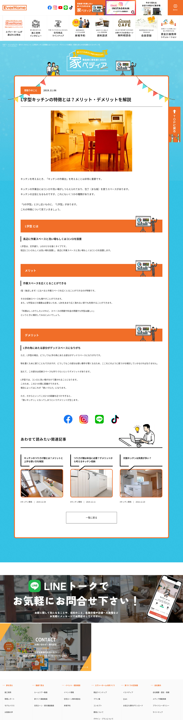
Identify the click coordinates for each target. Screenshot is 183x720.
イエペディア (12, 45)
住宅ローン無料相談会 (72, 699)
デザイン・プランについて (103, 718)
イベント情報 (69, 692)
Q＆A (125, 699)
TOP (4, 45)
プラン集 (97, 699)
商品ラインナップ (100, 692)
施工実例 (8, 692)
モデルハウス (9, 705)
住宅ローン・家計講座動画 (44, 705)
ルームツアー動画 (40, 692)
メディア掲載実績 (159, 699)
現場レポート (9, 699)
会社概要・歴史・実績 (161, 692)
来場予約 (67, 705)
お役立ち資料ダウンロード (133, 705)
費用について (98, 712)
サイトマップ (158, 712)
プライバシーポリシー (161, 705)
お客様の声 (9, 712)
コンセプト (98, 705)
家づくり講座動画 (40, 699)
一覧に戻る (91, 517)
